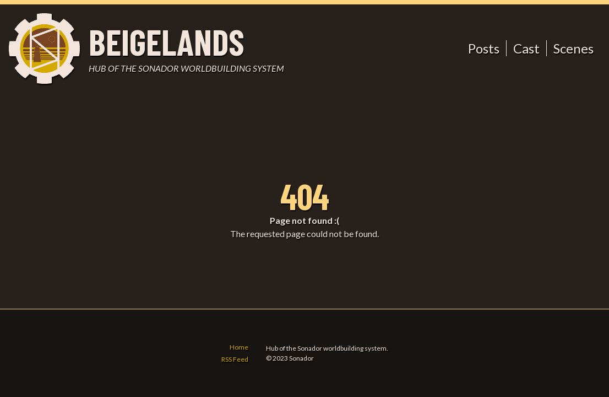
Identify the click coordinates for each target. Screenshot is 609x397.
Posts (483, 48)
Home (239, 347)
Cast (526, 48)
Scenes (573, 48)
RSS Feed (234, 359)
